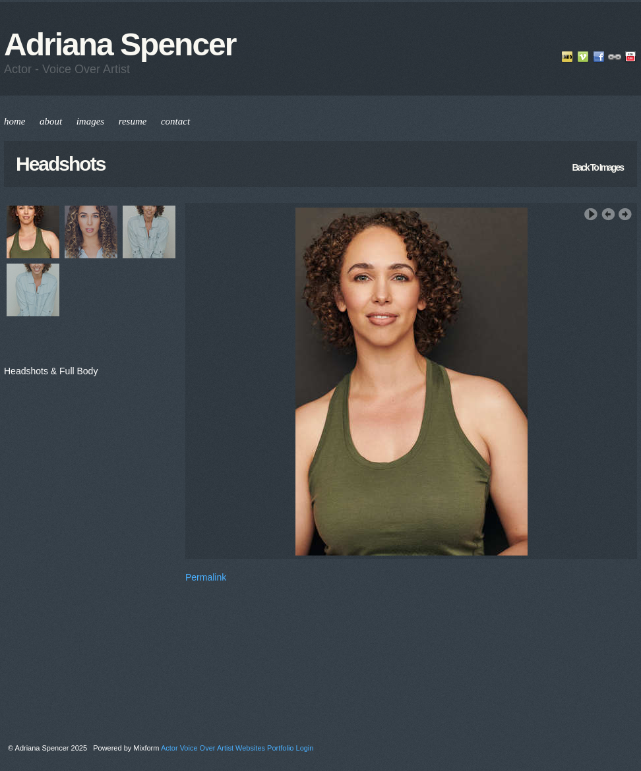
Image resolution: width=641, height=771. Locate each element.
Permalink (205, 577)
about (51, 121)
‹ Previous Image (608, 214)
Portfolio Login (290, 748)
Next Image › (625, 214)
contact (175, 121)
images (90, 121)
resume (133, 121)
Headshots (60, 164)
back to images (597, 167)
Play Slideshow (590, 214)
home (15, 121)
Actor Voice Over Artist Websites (213, 748)
